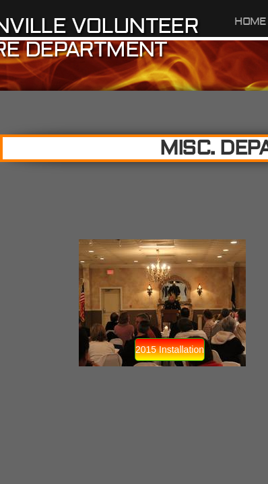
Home (250, 21)
